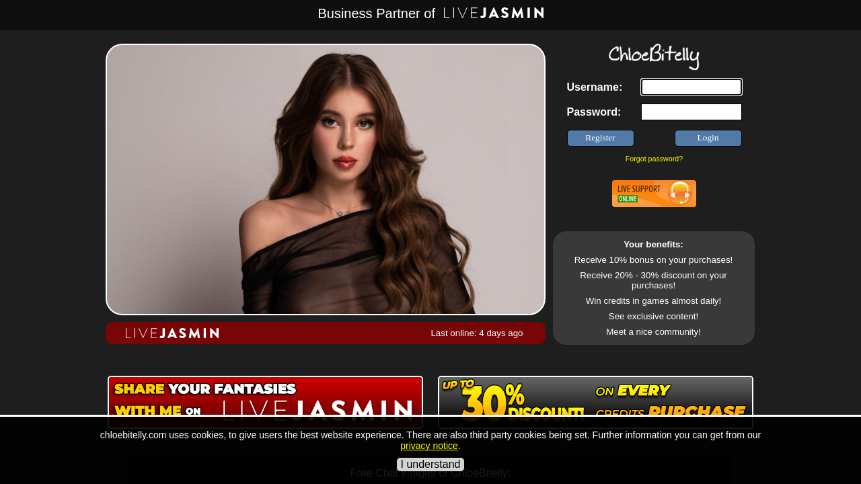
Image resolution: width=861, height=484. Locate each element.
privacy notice (429, 445)
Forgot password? (654, 159)
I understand (431, 464)
